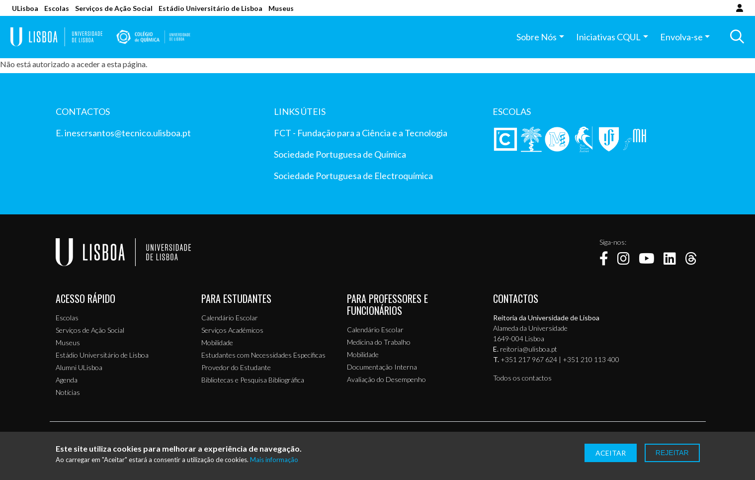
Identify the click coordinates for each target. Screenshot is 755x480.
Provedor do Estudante (236, 367)
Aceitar (610, 453)
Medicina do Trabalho (379, 342)
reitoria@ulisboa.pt (528, 349)
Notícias (68, 392)
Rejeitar (672, 453)
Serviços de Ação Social (114, 8)
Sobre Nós (535, 38)
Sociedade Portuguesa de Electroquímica (353, 175)
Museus (281, 8)
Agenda (67, 380)
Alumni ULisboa (79, 367)
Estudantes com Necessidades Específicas (263, 355)
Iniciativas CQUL (607, 38)
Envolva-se (679, 38)
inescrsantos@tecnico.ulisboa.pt (128, 132)
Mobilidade (217, 342)
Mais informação (274, 460)
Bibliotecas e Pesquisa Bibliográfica (252, 380)
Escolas (56, 8)
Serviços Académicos (232, 330)
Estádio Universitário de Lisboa (210, 8)
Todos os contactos (522, 378)
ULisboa (25, 8)
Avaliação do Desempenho (386, 379)
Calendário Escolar (229, 317)
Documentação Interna (382, 367)
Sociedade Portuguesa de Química (340, 154)
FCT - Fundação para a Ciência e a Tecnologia (360, 132)
